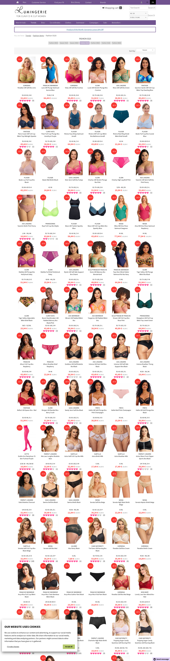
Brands (103, 2)
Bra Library (75, 2)
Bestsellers (116, 22)
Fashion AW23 (53, 43)
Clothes (68, 22)
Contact (88, 2)
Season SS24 (64, 43)
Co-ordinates (55, 22)
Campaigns (93, 22)
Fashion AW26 (116, 43)
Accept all (68, 647)
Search (151, 15)
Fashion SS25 (85, 43)
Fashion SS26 (106, 43)
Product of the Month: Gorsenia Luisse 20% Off (85, 29)
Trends (33, 22)
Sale (105, 22)
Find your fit (59, 2)
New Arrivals (21, 22)
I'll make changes (13, 647)
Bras (43, 22)
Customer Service (39, 2)
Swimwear (80, 22)
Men (24, 2)
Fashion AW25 (95, 43)
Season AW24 (74, 43)
